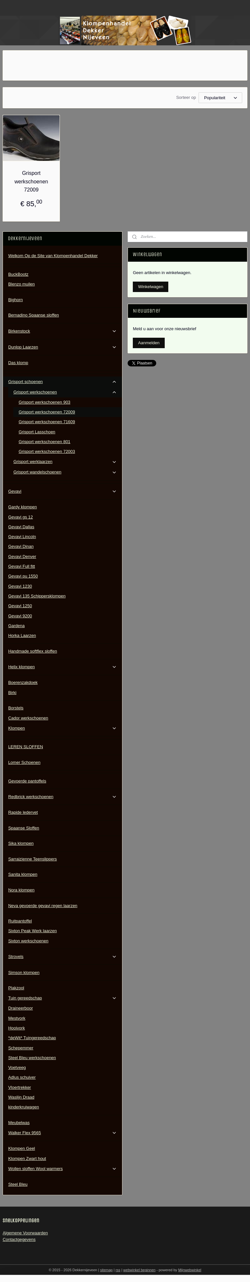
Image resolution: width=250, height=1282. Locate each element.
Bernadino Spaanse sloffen (33, 315)
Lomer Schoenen (24, 762)
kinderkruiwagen (23, 1106)
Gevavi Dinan (21, 546)
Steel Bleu (17, 1184)
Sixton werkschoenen (28, 940)
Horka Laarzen (22, 635)
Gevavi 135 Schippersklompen (36, 596)
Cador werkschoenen (28, 718)
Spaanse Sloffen (23, 828)
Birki (12, 692)
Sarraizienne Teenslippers (32, 859)
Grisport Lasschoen (37, 431)
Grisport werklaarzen (65, 461)
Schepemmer (20, 1047)
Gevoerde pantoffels (27, 781)
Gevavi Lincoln (22, 536)
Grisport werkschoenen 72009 (31, 181)
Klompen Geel (21, 1148)
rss (118, 1270)
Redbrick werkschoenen (62, 796)
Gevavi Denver (22, 556)
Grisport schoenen (62, 381)
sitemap (106, 1270)
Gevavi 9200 (20, 615)
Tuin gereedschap (62, 998)
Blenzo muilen (21, 284)
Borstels (15, 707)
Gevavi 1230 (20, 586)
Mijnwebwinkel (189, 1270)
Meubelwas (19, 1122)
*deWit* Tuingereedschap (32, 1037)
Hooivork (16, 1028)
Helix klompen (62, 667)
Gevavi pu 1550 (23, 576)
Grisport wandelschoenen (65, 472)
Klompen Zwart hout (27, 1158)
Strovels (62, 956)
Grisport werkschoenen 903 (44, 402)
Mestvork (16, 1018)
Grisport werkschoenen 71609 (47, 421)
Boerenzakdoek (22, 682)
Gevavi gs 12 (20, 517)
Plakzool (16, 987)
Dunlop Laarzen (62, 347)
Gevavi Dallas (21, 526)
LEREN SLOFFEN (25, 746)
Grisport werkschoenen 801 (44, 441)
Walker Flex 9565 (62, 1132)
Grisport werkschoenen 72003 (47, 451)
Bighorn (15, 299)
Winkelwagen (150, 286)
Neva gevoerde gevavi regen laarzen (42, 905)
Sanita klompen (22, 874)
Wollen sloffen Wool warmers (62, 1168)
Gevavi (62, 491)
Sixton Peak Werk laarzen (32, 930)
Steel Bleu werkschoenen (32, 1057)
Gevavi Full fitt (21, 566)
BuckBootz (18, 274)
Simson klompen (23, 972)
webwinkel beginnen (139, 1270)
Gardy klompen (22, 506)
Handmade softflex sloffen (32, 651)
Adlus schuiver (22, 1077)
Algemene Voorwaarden (25, 1232)
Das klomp (18, 362)
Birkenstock (62, 331)
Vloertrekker (19, 1087)
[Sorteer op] (220, 98)
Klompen (62, 728)
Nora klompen (21, 890)
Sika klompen (21, 843)
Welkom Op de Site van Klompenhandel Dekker (53, 255)
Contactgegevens (19, 1239)
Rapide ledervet (23, 812)
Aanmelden (149, 342)
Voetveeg (17, 1067)
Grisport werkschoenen (65, 392)
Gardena (16, 625)
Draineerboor (20, 1008)
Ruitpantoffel (20, 921)
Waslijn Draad (21, 1097)
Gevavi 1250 (20, 605)
